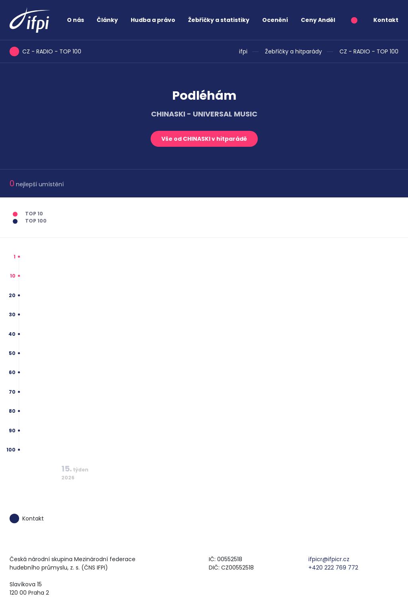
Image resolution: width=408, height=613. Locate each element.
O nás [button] (75, 20)
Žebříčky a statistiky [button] (218, 20)
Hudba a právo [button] (153, 20)
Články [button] (107, 20)
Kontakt (385, 20)
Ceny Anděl (318, 20)
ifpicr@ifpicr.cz (328, 559)
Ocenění (275, 20)
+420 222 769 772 (333, 568)
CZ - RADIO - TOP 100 (368, 51)
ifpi (243, 51)
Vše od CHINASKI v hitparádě (204, 139)
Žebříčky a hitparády (293, 51)
